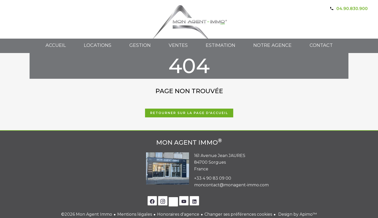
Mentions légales (134, 214)
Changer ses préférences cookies (238, 214)
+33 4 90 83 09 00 (212, 178)
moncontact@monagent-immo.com (231, 184)
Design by (297, 214)
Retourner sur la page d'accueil (189, 113)
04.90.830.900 (352, 8)
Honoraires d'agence (178, 214)
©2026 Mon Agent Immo (86, 214)
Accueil (189, 26)
